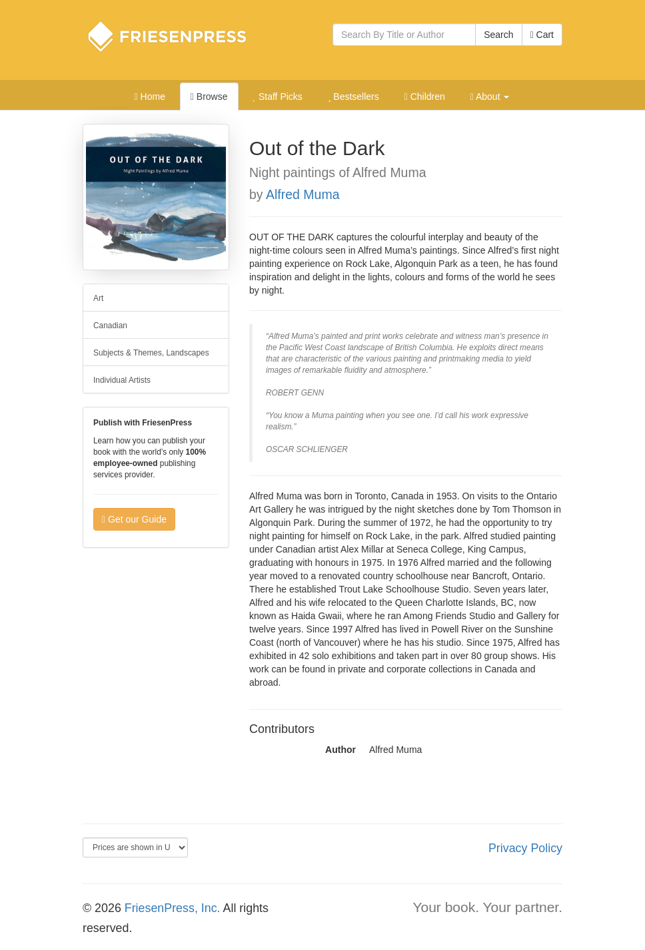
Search (498, 34)
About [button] (490, 96)
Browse (209, 96)
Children (424, 96)
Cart (542, 34)
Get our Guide (134, 519)
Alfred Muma (303, 194)
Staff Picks (277, 96)
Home (150, 96)
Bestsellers (353, 96)
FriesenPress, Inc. (173, 908)
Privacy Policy (525, 848)
